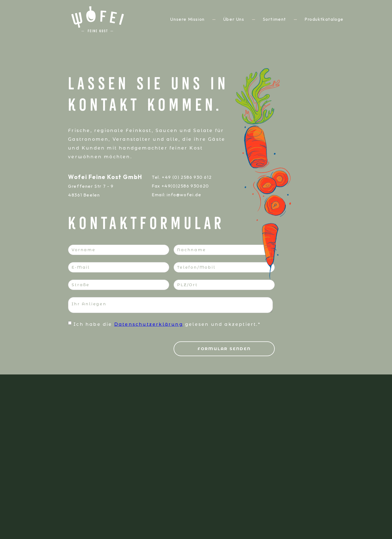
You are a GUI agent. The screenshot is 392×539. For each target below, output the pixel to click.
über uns (233, 19)
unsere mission (187, 19)
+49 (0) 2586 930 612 (187, 177)
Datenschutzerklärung (148, 324)
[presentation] (109, 345)
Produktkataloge (324, 19)
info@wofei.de (184, 194)
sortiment (274, 19)
